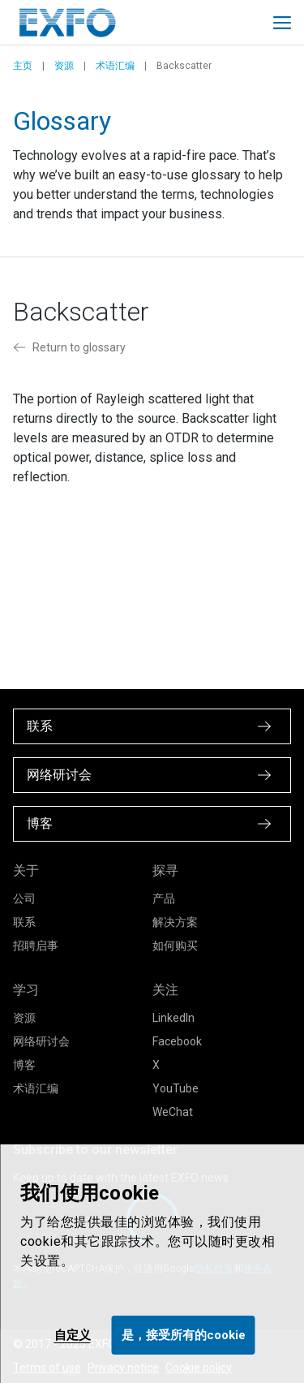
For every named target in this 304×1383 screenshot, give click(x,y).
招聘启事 (35, 945)
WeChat (172, 1111)
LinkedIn (173, 1017)
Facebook (177, 1041)
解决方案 (175, 922)
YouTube (175, 1088)
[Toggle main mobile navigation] (282, 22)
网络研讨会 (41, 1041)
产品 (163, 898)
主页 (22, 65)
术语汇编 (115, 65)
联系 (24, 922)
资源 (64, 65)
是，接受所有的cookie (184, 1335)
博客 (24, 1064)
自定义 (72, 1335)
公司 (24, 898)
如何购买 (175, 945)
